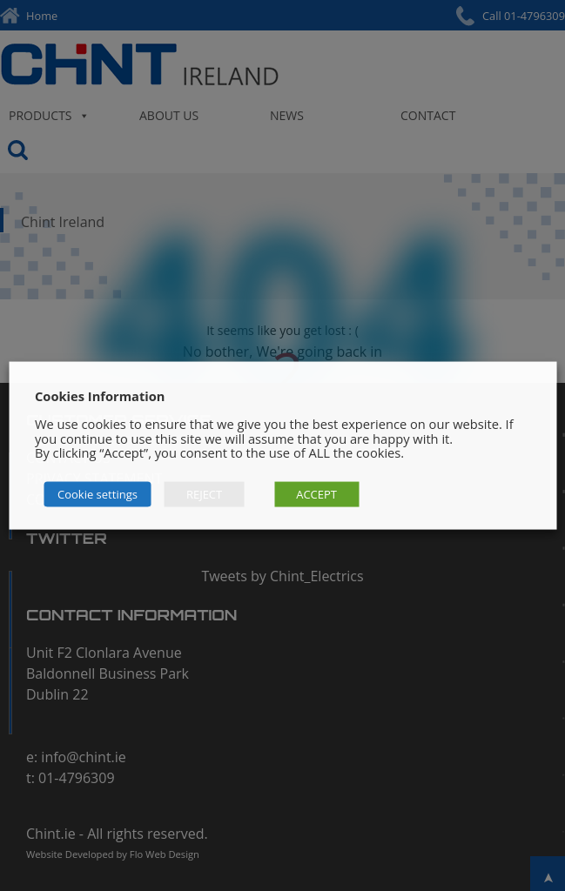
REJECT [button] (204, 493)
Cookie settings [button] (97, 493)
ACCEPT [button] (316, 493)
